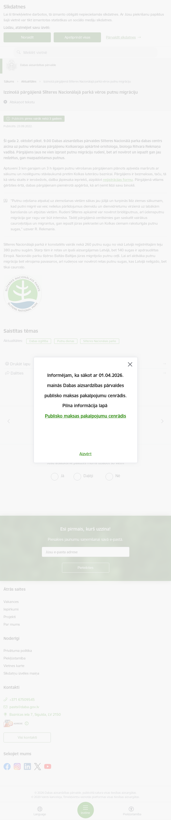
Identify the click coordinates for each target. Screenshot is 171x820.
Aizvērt (85, 453)
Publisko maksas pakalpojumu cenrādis (85, 416)
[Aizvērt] (130, 364)
